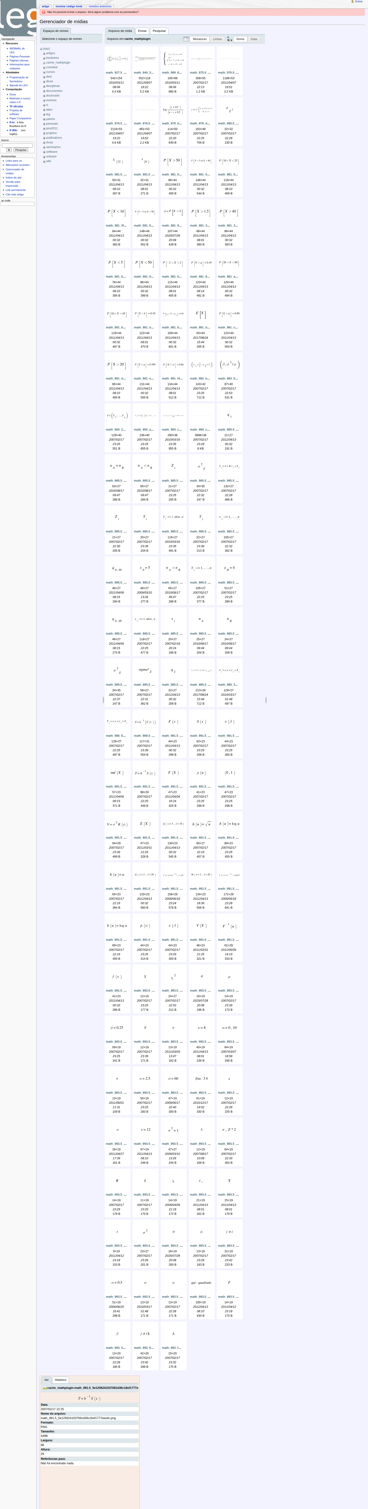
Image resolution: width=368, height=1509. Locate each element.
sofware (51, 156)
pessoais (52, 123)
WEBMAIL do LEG (17, 50)
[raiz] (46, 48)
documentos (54, 91)
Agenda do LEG (19, 85)
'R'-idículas (16, 106)
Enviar (142, 31)
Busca (5, 140)
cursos (50, 72)
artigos (50, 53)
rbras (49, 142)
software (52, 151)
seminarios (53, 147)
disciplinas (53, 86)
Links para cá (14, 160)
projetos (51, 133)
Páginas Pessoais (20, 56)
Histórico (60, 1380)
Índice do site (14, 177)
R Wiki (13, 130)
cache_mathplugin (58, 62)
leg (48, 114)
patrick (50, 119)
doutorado (53, 95)
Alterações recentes (17, 165)
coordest (52, 67)
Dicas (13, 94)
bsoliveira (52, 57)
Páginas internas (19, 60)
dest (49, 76)
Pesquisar (159, 31)
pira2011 (52, 128)
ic (47, 105)
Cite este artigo (15, 194)
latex (49, 109)
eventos (51, 100)
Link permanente (16, 190)
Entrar (359, 1)
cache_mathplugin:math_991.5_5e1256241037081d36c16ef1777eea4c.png (99, 1388)
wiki (48, 161)
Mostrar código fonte (69, 6)
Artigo (45, 6)
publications (54, 137)
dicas (49, 81)
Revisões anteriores (100, 6)
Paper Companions (20, 118)
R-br (12, 122)
